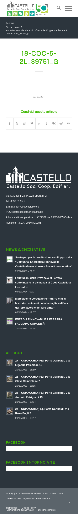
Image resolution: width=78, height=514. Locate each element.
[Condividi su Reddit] (60, 123)
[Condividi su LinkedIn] (39, 123)
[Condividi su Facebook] (9, 123)
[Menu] (66, 8)
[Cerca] (57, 8)
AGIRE (17, 498)
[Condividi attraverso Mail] (68, 123)
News (10, 23)
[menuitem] (57, 8)
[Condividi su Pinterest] (31, 123)
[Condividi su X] (17, 123)
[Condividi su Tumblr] (46, 123)
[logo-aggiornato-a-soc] (32, 8)
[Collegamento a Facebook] (69, 503)
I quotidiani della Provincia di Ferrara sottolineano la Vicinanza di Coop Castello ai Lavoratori (43, 282)
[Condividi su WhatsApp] (24, 123)
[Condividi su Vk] (53, 123)
